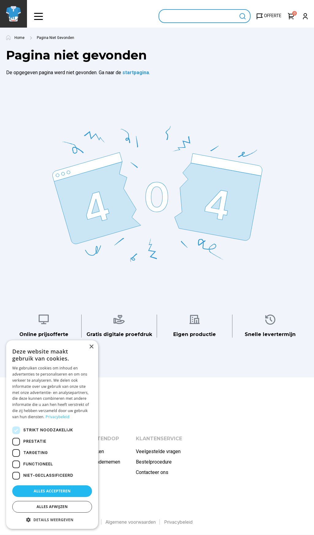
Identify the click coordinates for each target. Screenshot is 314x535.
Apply (242, 16)
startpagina (135, 72)
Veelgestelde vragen (158, 451)
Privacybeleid (178, 522)
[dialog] (52, 434)
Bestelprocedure (154, 462)
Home (19, 38)
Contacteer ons (152, 472)
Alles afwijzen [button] (52, 506)
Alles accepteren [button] (52, 491)
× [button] (91, 347)
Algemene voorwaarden (130, 522)
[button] (38, 16)
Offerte (272, 15)
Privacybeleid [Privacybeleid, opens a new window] (58, 416)
